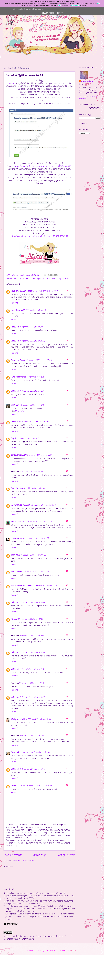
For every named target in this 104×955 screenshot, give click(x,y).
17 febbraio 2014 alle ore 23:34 (37, 752)
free (33, 278)
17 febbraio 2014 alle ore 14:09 (32, 652)
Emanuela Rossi (18, 360)
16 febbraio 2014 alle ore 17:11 (39, 376)
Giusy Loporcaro (18, 719)
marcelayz (15, 555)
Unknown (15, 327)
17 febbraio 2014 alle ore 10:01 (45, 585)
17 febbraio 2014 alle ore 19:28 (38, 719)
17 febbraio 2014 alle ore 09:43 (36, 571)
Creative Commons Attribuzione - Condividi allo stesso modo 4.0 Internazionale (38, 937)
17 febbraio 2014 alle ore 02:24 (37, 538)
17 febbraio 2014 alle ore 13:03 (30, 619)
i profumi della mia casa (21, 291)
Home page (39, 855)
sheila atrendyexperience (21, 585)
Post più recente (13, 855)
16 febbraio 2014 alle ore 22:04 (39, 455)
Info (59, 5)
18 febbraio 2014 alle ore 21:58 (39, 785)
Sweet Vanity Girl (18, 785)
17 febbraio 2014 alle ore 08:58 (33, 555)
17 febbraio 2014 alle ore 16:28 (32, 697)
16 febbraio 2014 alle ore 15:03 (32, 341)
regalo (38, 278)
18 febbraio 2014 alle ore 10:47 (32, 769)
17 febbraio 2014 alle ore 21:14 (31, 735)
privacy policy (75, 5)
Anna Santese (24, 275)
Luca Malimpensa (18, 376)
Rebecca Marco (17, 752)
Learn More (48, 13)
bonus (17, 278)
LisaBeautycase (17, 538)
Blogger (73, 950)
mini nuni (15, 405)
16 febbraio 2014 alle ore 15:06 (39, 360)
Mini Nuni (19, 411)
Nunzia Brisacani (18, 521)
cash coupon (25, 278)
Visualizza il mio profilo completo (89, 97)
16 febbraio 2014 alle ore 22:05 (32, 471)
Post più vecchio (66, 855)
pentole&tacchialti (18, 455)
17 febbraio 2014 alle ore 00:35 (39, 521)
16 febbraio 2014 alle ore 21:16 (36, 421)
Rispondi (14, 303)
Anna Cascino (17, 310)
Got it (60, 13)
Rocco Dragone (17, 488)
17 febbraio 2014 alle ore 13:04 (31, 635)
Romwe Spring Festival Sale (60, 278)
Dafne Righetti (17, 421)
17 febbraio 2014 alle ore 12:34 (32, 602)
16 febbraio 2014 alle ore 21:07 (32, 405)
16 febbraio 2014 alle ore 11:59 (45, 291)
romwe (45, 278)
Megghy (14, 619)
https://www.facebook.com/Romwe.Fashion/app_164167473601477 (43, 166)
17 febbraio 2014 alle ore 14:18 (32, 669)
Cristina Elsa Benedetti (20, 505)
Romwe (11, 83)
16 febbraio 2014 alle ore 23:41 (43, 505)
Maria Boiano (16, 571)
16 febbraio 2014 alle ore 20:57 (33, 391)
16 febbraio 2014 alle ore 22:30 (37, 488)
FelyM (13, 438)
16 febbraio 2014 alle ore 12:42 (36, 310)
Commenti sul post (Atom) (23, 860)
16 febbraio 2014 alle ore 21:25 (29, 438)
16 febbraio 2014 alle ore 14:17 (32, 327)
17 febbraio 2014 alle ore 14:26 (32, 683)
